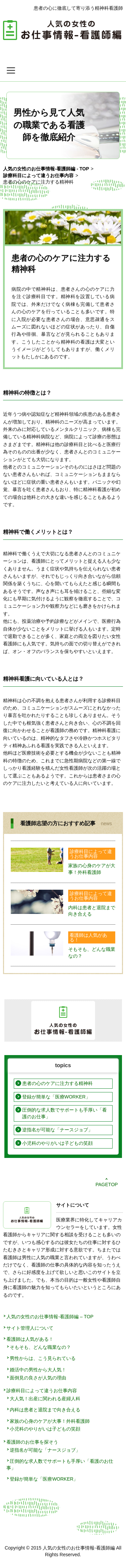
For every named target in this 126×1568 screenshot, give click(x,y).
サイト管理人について (29, 1328)
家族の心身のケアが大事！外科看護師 (50, 1421)
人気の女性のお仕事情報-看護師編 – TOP (49, 1316)
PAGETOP (106, 1184)
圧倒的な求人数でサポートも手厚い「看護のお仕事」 (64, 1113)
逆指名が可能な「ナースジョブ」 (57, 1129)
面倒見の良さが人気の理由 (38, 1377)
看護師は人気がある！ (88, 937)
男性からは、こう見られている (43, 1358)
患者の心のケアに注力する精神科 (57, 1083)
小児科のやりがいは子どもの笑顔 (57, 1143)
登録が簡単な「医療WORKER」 (56, 1096)
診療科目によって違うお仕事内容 (91, 854)
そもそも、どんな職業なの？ (40, 1347)
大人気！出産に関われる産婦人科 (45, 1398)
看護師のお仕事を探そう (32, 1442)
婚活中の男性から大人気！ (38, 1369)
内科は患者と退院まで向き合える (45, 1409)
